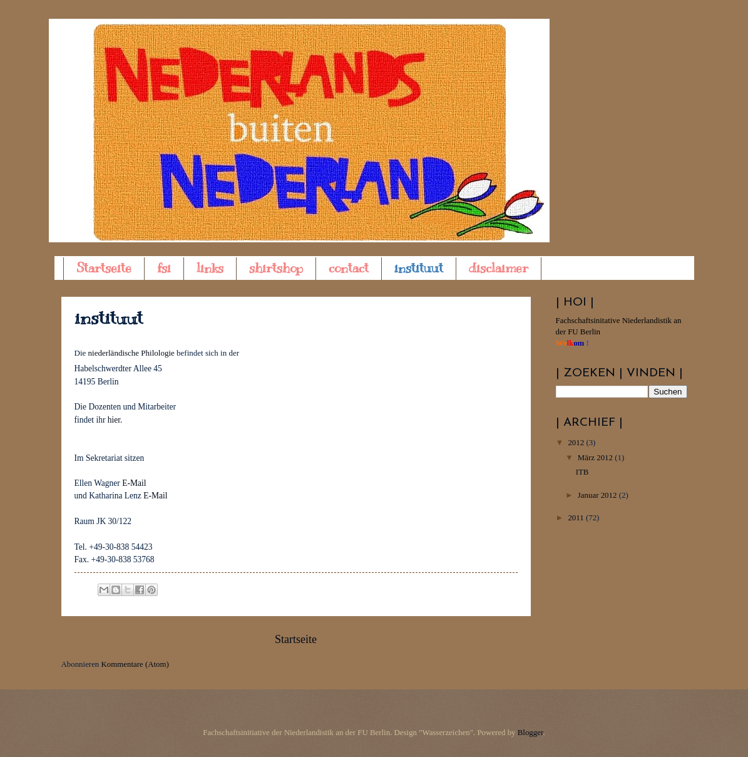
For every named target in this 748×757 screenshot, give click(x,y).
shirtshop (276, 268)
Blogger (530, 732)
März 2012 (596, 457)
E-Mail (134, 483)
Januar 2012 (598, 495)
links (210, 268)
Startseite (103, 268)
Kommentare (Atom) (135, 664)
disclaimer (498, 268)
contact (349, 268)
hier (114, 420)
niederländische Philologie (131, 353)
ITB (582, 472)
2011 (577, 517)
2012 (577, 442)
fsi (164, 268)
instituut (418, 268)
